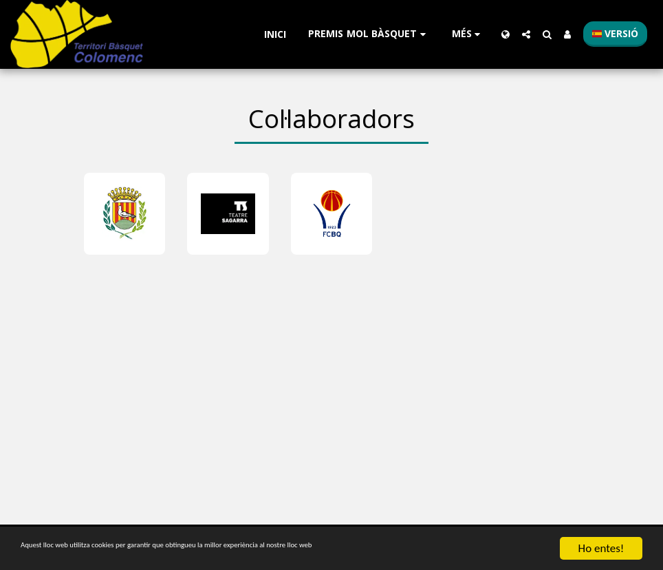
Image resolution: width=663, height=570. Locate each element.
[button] (369, 34)
